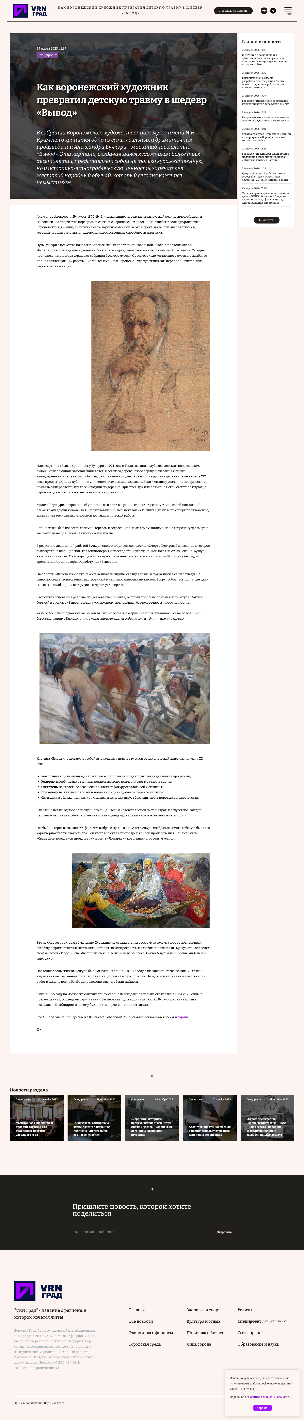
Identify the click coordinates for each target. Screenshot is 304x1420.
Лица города (199, 1344)
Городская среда (145, 1344)
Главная (137, 1309)
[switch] (288, 10)
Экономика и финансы (151, 1332)
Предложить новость (233, 10)
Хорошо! (262, 1408)
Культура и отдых (203, 1321)
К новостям (266, 220)
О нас (240, 1310)
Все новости (141, 1321)
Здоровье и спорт (203, 1309)
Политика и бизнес (205, 1332)
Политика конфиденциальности (261, 1321)
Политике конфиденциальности (268, 1396)
